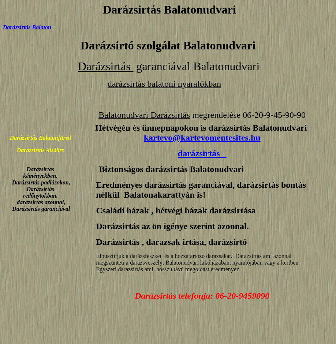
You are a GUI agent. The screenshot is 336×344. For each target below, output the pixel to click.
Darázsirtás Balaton (27, 27)
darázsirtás (202, 153)
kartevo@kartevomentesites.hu (202, 137)
